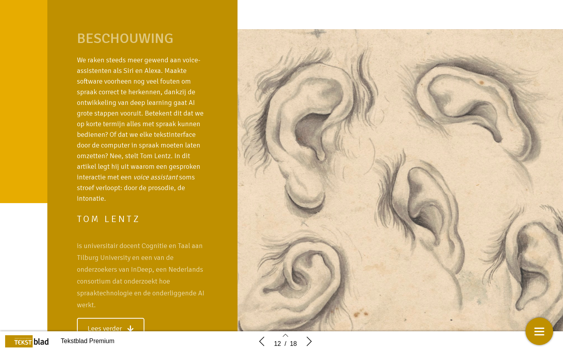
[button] (110, 328)
